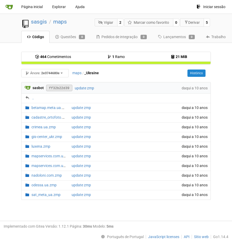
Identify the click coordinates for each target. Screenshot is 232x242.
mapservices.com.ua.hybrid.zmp (58, 156)
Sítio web (201, 237)
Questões (70, 37)
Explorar (59, 7)
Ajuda (80, 7)
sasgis (39, 22)
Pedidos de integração (121, 37)
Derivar (192, 22)
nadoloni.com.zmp (46, 175)
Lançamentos (176, 37)
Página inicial (32, 7)
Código (35, 37)
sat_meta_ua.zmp (46, 195)
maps (60, 22)
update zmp (84, 88)
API (187, 237)
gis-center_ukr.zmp (46, 137)
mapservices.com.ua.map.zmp (56, 166)
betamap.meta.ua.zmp (50, 108)
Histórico (196, 73)
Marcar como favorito (148, 22)
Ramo (116, 57)
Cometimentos (53, 57)
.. (33, 98)
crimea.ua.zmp (43, 127)
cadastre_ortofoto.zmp (50, 117)
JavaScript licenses (163, 237)
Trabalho (216, 37)
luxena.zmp (40, 146)
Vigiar (106, 22)
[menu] (121, 237)
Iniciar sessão (211, 7)
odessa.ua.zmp (44, 185)
